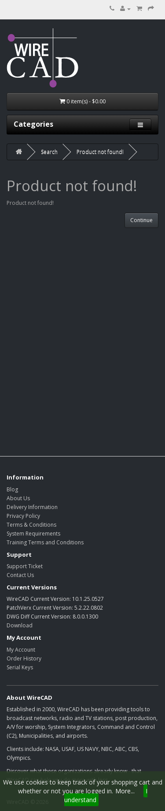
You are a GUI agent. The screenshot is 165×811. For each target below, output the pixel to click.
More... (125, 791)
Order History (24, 658)
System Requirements (33, 533)
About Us (18, 498)
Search (49, 151)
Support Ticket (25, 566)
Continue (141, 220)
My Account (21, 649)
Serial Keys (20, 667)
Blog (12, 489)
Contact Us (20, 575)
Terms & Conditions (31, 524)
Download (20, 625)
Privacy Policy (23, 516)
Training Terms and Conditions (45, 542)
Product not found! (100, 151)
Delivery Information (32, 507)
